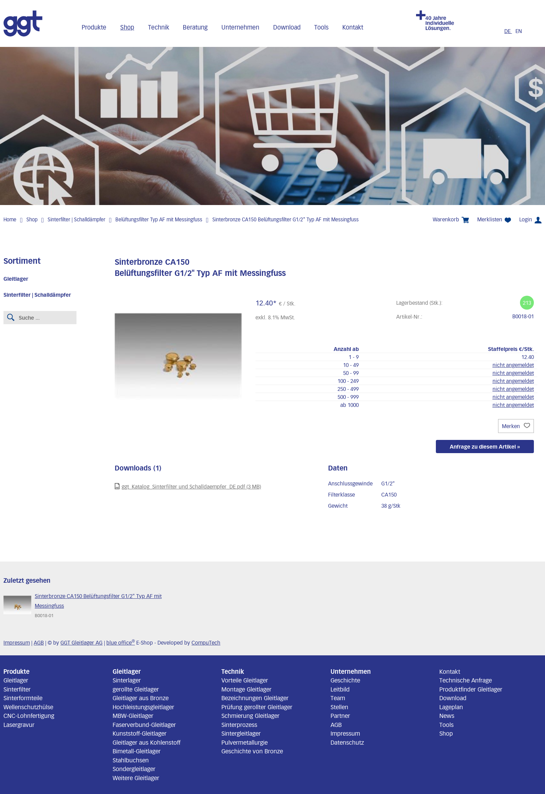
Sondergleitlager (134, 768)
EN (518, 31)
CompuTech (206, 642)
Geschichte (345, 680)
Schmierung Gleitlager (250, 715)
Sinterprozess (239, 724)
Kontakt (352, 27)
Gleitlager (15, 279)
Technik (158, 27)
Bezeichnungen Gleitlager (254, 697)
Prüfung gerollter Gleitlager (256, 706)
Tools (321, 27)
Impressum (16, 642)
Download (287, 27)
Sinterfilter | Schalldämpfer (76, 219)
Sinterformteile (22, 697)
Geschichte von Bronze (252, 750)
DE (508, 31)
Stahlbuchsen (131, 759)
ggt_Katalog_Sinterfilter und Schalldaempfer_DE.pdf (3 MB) (188, 486)
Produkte (94, 27)
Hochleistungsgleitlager (143, 706)
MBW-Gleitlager (133, 715)
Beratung (195, 27)
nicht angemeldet (513, 365)
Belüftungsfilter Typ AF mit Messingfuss (158, 219)
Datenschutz (347, 742)
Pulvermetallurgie (244, 742)
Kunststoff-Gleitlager (139, 733)
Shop (127, 27)
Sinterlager (127, 680)
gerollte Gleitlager (136, 689)
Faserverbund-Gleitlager (144, 724)
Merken (516, 426)
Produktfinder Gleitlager (470, 689)
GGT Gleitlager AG (81, 642)
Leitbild (340, 689)
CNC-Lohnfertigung (28, 715)
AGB (39, 642)
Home (9, 219)
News (446, 715)
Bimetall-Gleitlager (137, 750)
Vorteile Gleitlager (244, 680)
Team (338, 697)
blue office (120, 642)
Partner (340, 715)
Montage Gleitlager (246, 689)
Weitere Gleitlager (136, 777)
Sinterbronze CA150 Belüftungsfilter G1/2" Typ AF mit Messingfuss (285, 219)
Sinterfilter (17, 689)
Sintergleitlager (241, 733)
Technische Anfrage (465, 680)
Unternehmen (240, 27)
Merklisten (494, 219)
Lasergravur (18, 724)
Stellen (339, 706)
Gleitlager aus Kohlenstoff (146, 742)
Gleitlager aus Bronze (141, 697)
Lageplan (451, 706)
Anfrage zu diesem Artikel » (485, 446)
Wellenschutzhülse (28, 706)
